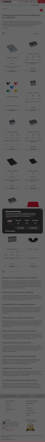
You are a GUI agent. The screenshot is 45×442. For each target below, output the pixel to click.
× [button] (40, 209)
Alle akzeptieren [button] (33, 227)
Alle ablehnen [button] (20, 227)
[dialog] (22, 221)
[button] (10, 231)
